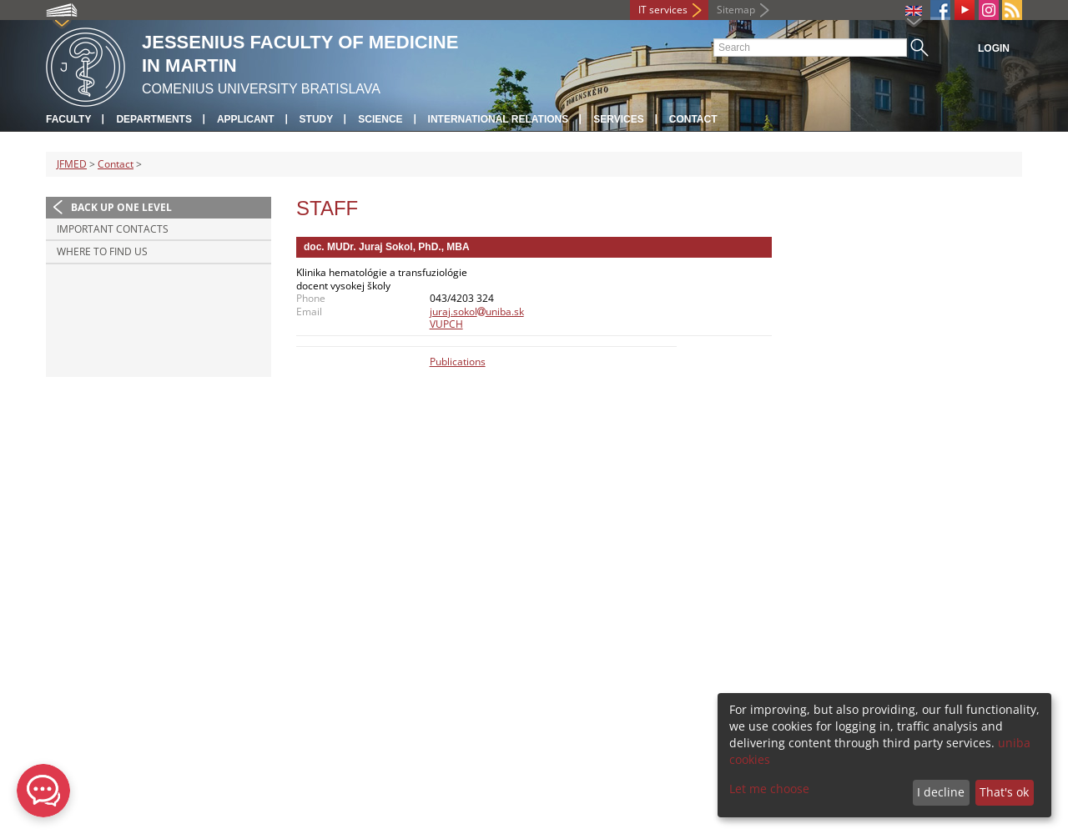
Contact (693, 119)
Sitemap (736, 10)
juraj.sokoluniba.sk (477, 311)
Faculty (68, 119)
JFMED (72, 164)
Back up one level (121, 207)
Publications (458, 361)
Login (994, 48)
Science (380, 119)
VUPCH (446, 324)
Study (317, 119)
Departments (153, 119)
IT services (663, 10)
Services (618, 119)
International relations (498, 119)
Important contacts (113, 229)
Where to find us (102, 251)
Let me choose (769, 788)
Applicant (246, 119)
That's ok (1004, 792)
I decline (941, 792)
